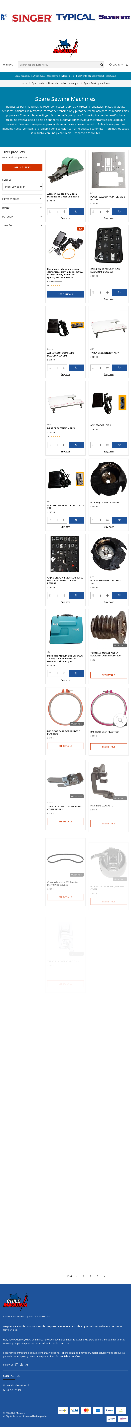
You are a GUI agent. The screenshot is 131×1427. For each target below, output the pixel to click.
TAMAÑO (22, 225)
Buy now (65, 234)
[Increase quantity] (64, 228)
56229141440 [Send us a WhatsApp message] (12, 1389)
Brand (22, 207)
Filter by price (22, 198)
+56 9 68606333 (37, 75)
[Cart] (127, 64)
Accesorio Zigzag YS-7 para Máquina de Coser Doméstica (63, 212)
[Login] (116, 64)
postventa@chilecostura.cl (102, 75)
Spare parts (38, 83)
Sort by (6, 179)
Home (24, 83)
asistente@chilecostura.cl (61, 75)
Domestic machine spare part (63, 83)
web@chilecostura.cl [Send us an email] (16, 1385)
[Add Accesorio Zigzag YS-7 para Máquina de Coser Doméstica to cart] (76, 228)
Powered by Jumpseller (35, 1416)
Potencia (22, 216)
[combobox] (61, 64)
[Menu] (8, 64)
